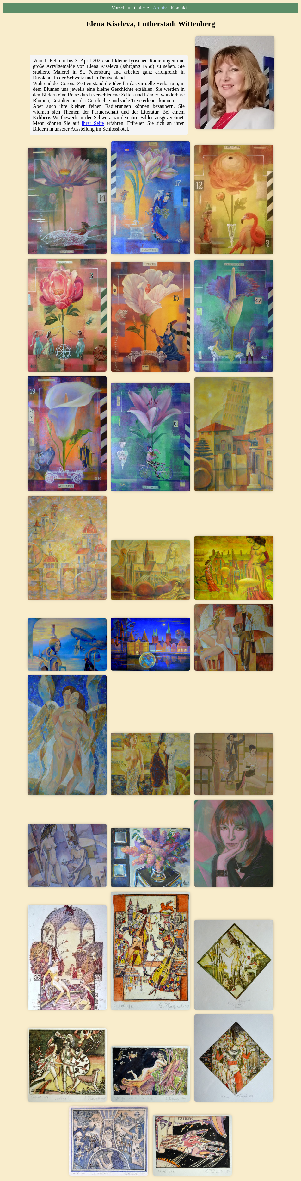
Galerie (142, 7)
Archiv (160, 7)
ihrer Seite (93, 123)
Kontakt (179, 7)
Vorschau (122, 7)
